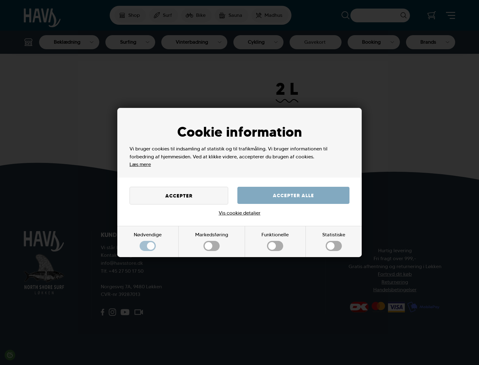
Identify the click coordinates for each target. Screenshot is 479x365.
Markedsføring (211, 241)
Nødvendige (148, 241)
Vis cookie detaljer (240, 213)
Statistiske (333, 241)
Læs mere (140, 164)
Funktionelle (275, 241)
